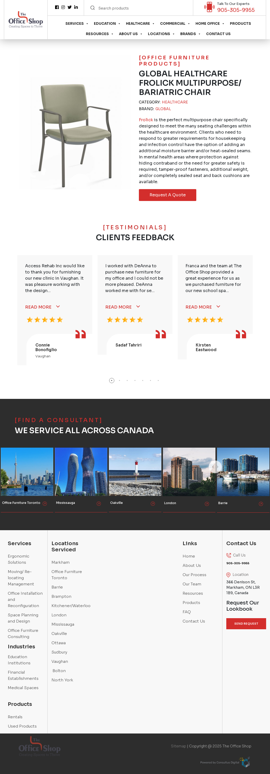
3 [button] (127, 380)
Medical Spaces (23, 687)
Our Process (194, 574)
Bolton (58, 670)
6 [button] (150, 380)
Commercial (175, 24)
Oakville (59, 633)
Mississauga (62, 624)
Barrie (57, 587)
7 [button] (158, 380)
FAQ (187, 611)
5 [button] (142, 380)
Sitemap (178, 746)
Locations (161, 34)
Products (240, 23)
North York (62, 680)
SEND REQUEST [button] (246, 623)
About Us (131, 34)
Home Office (210, 24)
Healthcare (140, 24)
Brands (190, 34)
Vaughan (59, 661)
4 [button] (135, 380)
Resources (100, 34)
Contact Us (218, 34)
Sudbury (59, 652)
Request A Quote (167, 195)
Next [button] (228, 473)
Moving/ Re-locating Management (21, 577)
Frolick (146, 120)
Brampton (61, 596)
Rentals (15, 716)
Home (189, 556)
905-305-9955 (236, 10)
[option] (54, 310)
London (58, 614)
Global (163, 109)
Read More (38, 307)
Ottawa (58, 642)
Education (107, 24)
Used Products (22, 726)
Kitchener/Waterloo (71, 605)
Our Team (192, 584)
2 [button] (119, 380)
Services (77, 24)
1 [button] (111, 380)
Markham (60, 562)
